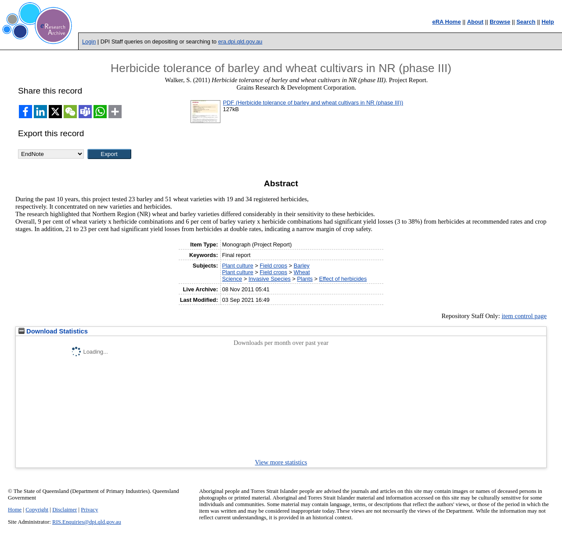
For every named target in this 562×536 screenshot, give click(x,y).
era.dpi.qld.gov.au (240, 41)
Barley (302, 265)
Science (232, 278)
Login (89, 41)
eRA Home (446, 21)
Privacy (89, 510)
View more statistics (281, 462)
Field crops (274, 265)
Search (525, 21)
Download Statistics (53, 331)
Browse (500, 21)
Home (15, 510)
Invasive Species (270, 278)
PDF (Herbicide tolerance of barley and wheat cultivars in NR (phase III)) (313, 102)
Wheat (302, 272)
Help (548, 21)
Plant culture (237, 265)
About (475, 21)
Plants (305, 278)
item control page (524, 315)
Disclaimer (64, 510)
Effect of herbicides (343, 278)
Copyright (36, 510)
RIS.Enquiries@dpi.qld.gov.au (86, 522)
